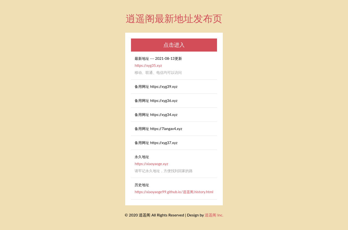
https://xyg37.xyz (163, 142)
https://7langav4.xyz (166, 128)
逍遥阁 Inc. (214, 215)
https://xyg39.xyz (163, 86)
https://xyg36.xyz (163, 100)
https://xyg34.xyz (163, 114)
